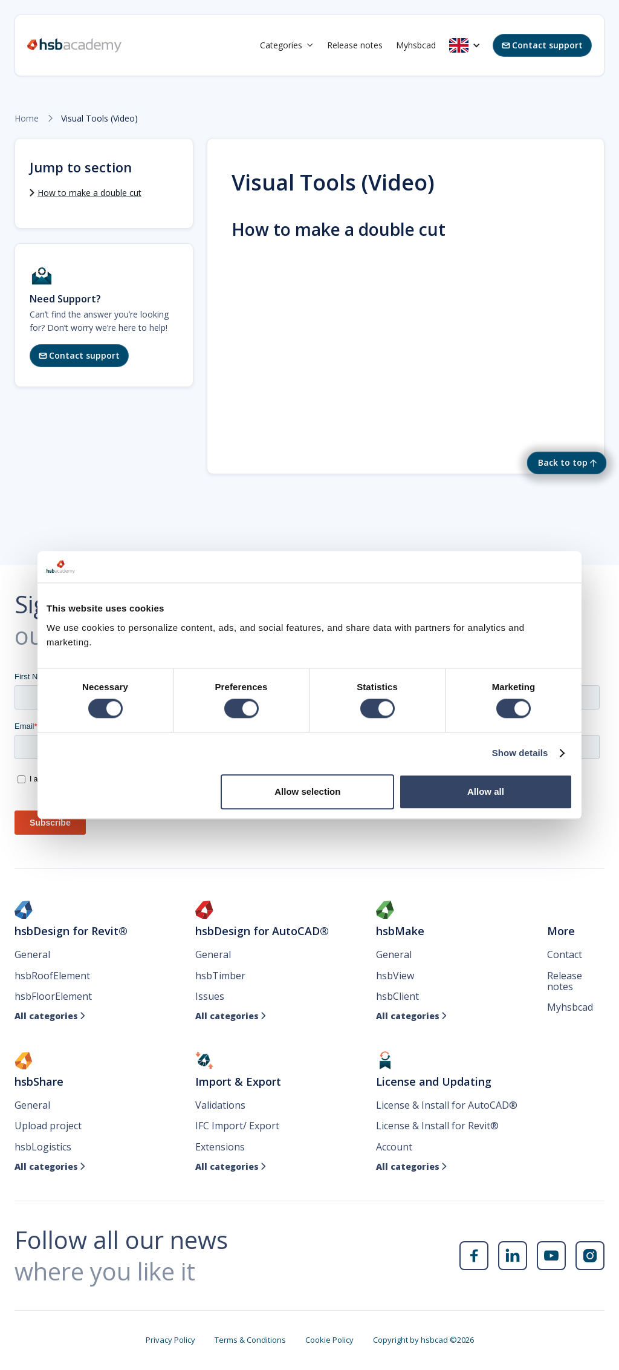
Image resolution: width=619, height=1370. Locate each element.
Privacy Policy (170, 1339)
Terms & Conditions (250, 1339)
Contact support (542, 45)
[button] (287, 45)
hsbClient (397, 996)
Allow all (485, 791)
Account (394, 1146)
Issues (209, 996)
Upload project (48, 1125)
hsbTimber (220, 975)
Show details (520, 753)
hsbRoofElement (52, 975)
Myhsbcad (416, 45)
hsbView (395, 975)
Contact (564, 954)
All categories (50, 1016)
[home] (74, 45)
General (32, 954)
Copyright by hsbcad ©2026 (423, 1339)
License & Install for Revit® (437, 1125)
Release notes (355, 45)
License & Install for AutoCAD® (446, 1105)
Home (27, 118)
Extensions (220, 1146)
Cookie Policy (329, 1339)
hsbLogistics (43, 1146)
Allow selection (307, 791)
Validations (220, 1105)
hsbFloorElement (53, 996)
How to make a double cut (89, 192)
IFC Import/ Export (237, 1125)
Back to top (563, 462)
